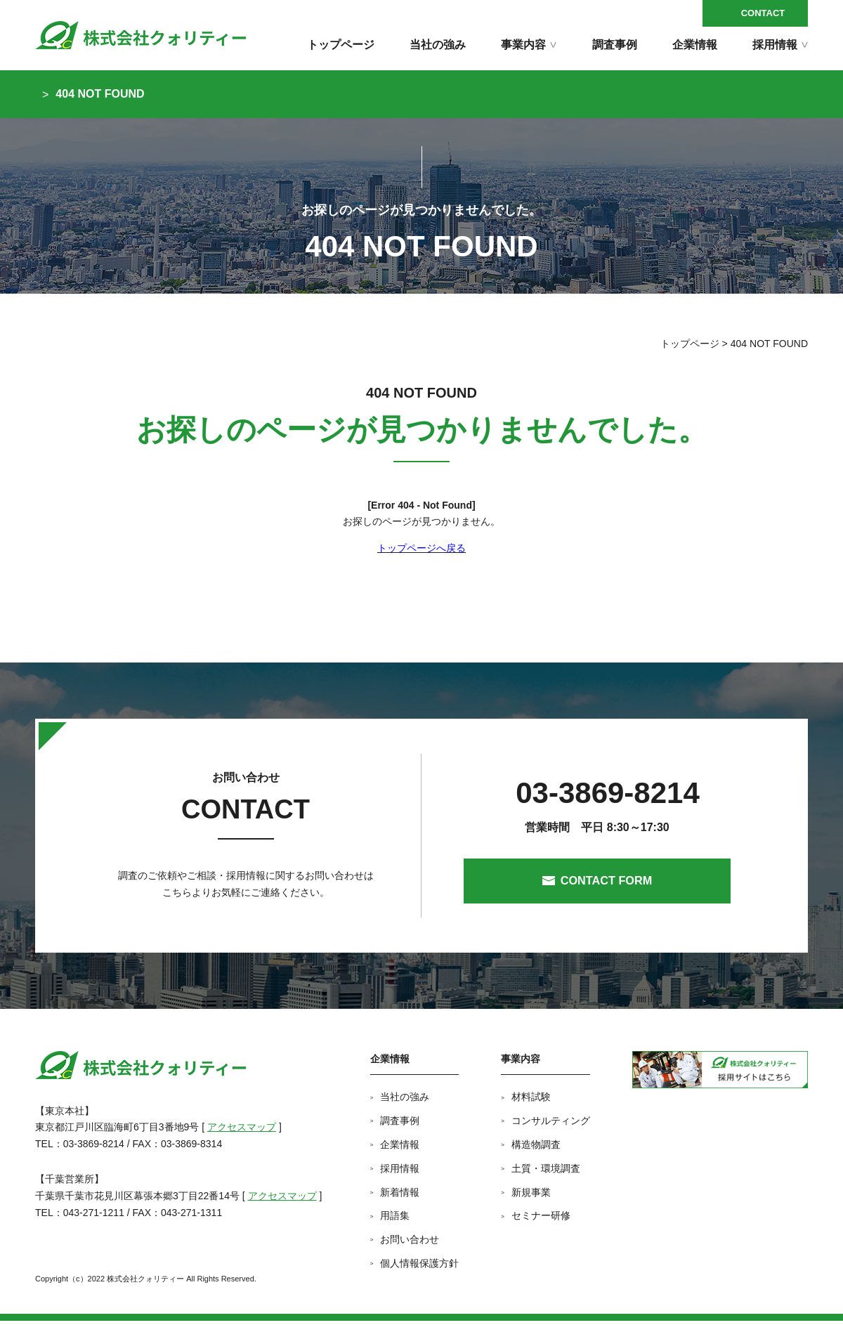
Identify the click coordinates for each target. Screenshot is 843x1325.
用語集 (395, 1220)
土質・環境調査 (545, 1172)
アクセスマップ (241, 1131)
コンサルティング (550, 1125)
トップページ (340, 45)
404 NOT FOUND (99, 94)
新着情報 (399, 1196)
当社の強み (438, 45)
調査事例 (614, 45)
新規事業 (531, 1196)
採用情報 (399, 1172)
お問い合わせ (409, 1244)
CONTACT (763, 13)
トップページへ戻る (421, 548)
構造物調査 (536, 1149)
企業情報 (694, 45)
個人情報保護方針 (419, 1267)
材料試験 (531, 1101)
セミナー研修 (540, 1220)
